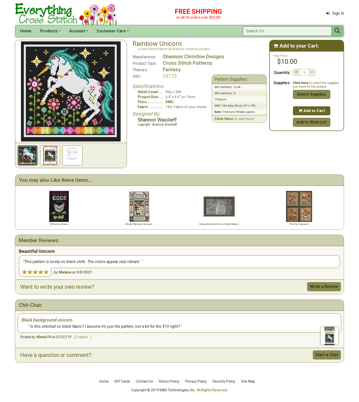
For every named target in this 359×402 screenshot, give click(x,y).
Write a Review (324, 286)
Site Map (248, 381)
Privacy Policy (196, 381)
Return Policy (169, 381)
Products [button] (49, 31)
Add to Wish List (311, 122)
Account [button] (77, 31)
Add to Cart (311, 110)
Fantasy (172, 69)
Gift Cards (122, 381)
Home (25, 31)
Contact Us (144, 381)
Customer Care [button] (111, 31)
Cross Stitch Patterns (187, 63)
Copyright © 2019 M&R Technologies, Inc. (163, 390)
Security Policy (223, 381)
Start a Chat (327, 354)
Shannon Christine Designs (193, 57)
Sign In (335, 13)
